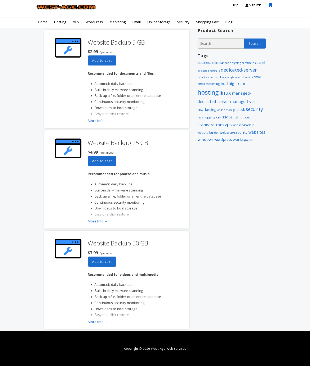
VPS (76, 22)
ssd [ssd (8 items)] (225, 116)
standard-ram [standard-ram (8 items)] (211, 124)
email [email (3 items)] (257, 77)
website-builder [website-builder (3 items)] (208, 133)
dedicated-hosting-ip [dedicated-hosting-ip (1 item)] (209, 70)
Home (42, 22)
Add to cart (102, 60)
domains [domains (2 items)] (247, 77)
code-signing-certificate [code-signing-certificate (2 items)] (239, 63)
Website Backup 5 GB (116, 42)
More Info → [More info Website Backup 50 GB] (98, 322)
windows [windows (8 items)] (206, 139)
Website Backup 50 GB (118, 243)
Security (183, 22)
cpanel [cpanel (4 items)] (260, 62)
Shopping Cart (207, 22)
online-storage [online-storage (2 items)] (226, 110)
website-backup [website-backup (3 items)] (243, 125)
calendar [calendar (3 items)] (218, 63)
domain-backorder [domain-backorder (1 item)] (208, 77)
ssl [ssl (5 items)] (231, 117)
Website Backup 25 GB (118, 143)
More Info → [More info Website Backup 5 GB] (98, 120)
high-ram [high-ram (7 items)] (237, 83)
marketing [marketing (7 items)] (207, 109)
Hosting (60, 22)
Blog (228, 22)
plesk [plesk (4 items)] (241, 109)
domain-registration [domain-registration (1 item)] (230, 77)
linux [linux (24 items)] (225, 92)
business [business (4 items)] (204, 62)
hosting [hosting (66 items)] (208, 92)
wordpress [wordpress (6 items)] (223, 139)
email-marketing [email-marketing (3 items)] (209, 84)
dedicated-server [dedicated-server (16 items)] (239, 70)
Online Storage (159, 22)
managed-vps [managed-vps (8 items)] (243, 101)
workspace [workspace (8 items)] (243, 139)
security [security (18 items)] (254, 109)
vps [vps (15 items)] (228, 124)
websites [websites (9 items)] (256, 132)
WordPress (94, 22)
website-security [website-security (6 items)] (234, 132)
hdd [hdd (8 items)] (224, 83)
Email (136, 22)
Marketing (117, 22)
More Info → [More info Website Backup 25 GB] (98, 221)
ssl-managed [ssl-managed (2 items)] (242, 117)
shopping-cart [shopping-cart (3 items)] (211, 117)
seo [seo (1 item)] (199, 117)
